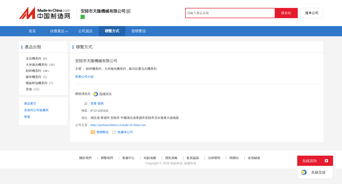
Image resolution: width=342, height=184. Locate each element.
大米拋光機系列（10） (41, 64)
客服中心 (128, 158)
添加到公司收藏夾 (36, 110)
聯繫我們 (107, 158)
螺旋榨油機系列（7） (40, 83)
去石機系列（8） (37, 58)
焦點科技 (176, 163)
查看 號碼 (97, 103)
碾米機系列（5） (37, 77)
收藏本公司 (122, 132)
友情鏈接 (254, 158)
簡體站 (234, 158)
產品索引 (30, 103)
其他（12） (33, 89)
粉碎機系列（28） (38, 71)
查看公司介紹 (84, 76)
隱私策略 (171, 158)
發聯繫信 (100, 132)
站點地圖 (150, 158)
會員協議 (192, 158)
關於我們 (85, 158)
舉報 (27, 117)
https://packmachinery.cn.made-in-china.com (118, 125)
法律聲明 (214, 158)
